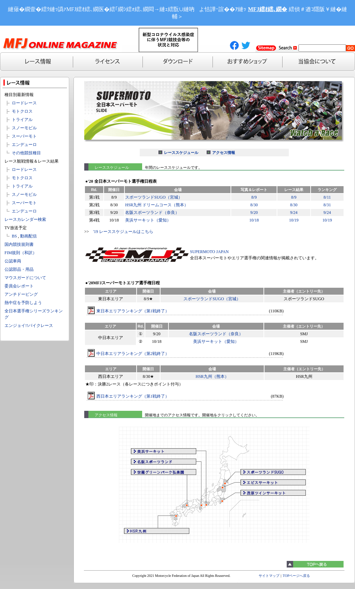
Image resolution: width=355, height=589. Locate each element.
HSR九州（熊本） (212, 376)
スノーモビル (24, 127)
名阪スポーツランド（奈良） (152, 212)
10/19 (293, 220)
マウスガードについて (25, 277)
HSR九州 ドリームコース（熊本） (156, 204)
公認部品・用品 (19, 269)
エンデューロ (24, 144)
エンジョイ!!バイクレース (29, 325)
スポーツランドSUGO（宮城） (153, 197)
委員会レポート (19, 286)
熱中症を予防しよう (23, 302)
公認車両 (13, 261)
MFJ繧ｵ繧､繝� (267, 9)
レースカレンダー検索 (25, 219)
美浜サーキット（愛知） (148, 220)
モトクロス (22, 111)
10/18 (254, 220)
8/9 (254, 197)
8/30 (254, 204)
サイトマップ (269, 576)
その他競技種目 (26, 152)
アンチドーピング (21, 294)
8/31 (327, 204)
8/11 (327, 197)
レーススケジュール (181, 152)
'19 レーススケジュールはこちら (123, 231)
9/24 (293, 212)
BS (14, 236)
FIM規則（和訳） (21, 252)
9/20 (254, 212)
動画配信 (28, 236)
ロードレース (24, 103)
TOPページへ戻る (296, 576)
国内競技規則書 (19, 244)
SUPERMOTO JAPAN (209, 251)
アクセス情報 (223, 152)
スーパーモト (24, 136)
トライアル (22, 119)
